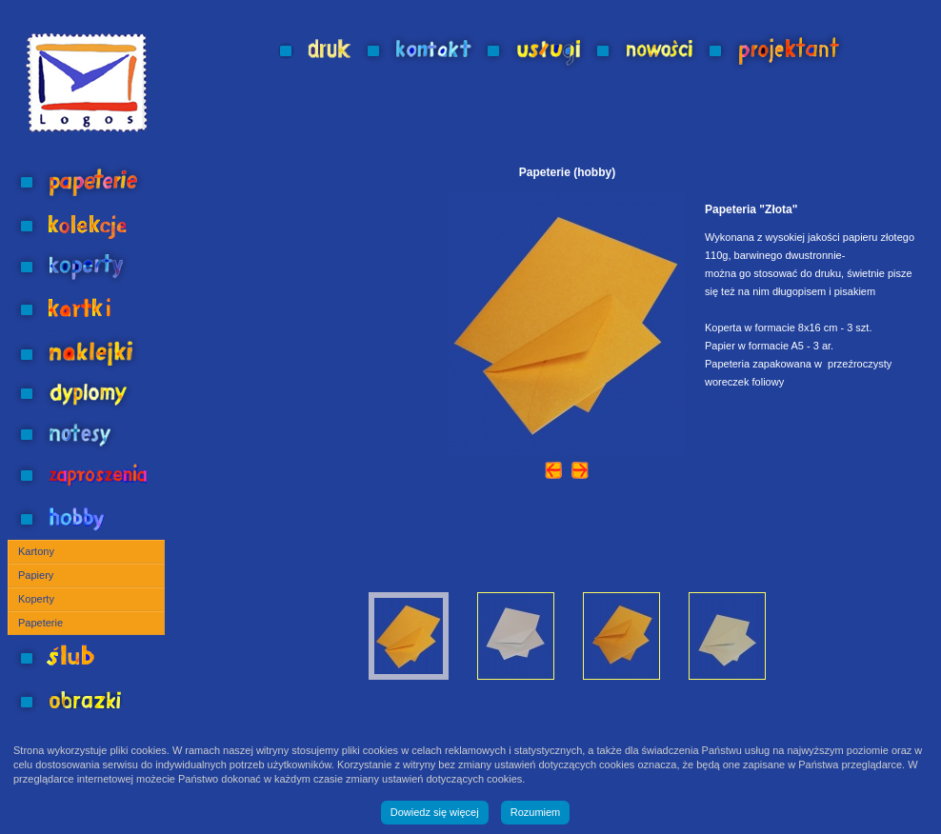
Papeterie (40, 622)
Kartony (36, 551)
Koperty (36, 599)
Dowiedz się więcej (434, 812)
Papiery (35, 575)
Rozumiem (536, 812)
